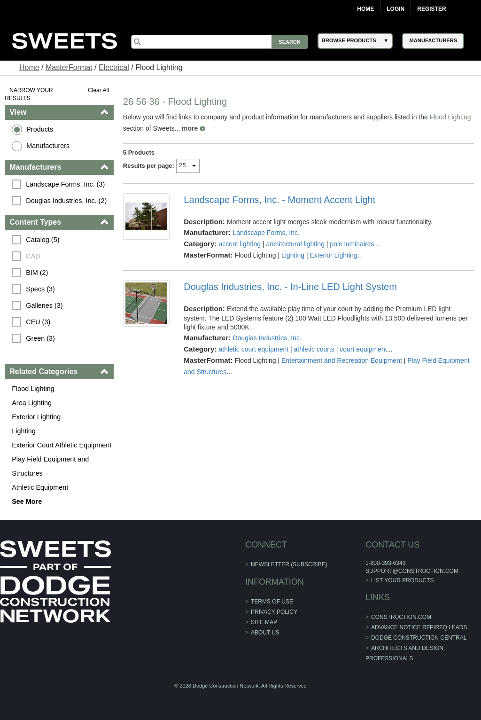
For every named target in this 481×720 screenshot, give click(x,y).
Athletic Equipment (40, 487)
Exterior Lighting (36, 417)
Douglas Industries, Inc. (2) (66, 200)
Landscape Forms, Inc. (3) (65, 184)
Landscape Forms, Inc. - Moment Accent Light (279, 200)
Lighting (23, 431)
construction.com (401, 617)
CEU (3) (38, 322)
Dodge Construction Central (418, 637)
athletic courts (314, 349)
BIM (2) (37, 272)
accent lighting (239, 244)
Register (431, 9)
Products (39, 129)
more (190, 128)
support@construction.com (411, 571)
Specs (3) (40, 289)
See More (27, 501)
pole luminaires (352, 244)
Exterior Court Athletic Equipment (61, 445)
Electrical (114, 67)
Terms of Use (272, 601)
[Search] (219, 42)
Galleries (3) (44, 305)
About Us (265, 632)
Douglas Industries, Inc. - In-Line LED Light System (290, 287)
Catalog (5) (42, 239)
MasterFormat (69, 67)
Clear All (98, 90)
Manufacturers (48, 145)
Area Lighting (32, 403)
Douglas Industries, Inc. (267, 338)
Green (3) (40, 338)
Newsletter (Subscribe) (289, 564)
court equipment (363, 349)
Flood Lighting (33, 388)
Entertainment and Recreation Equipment (341, 360)
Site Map (264, 622)
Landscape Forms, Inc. (266, 232)
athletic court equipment (253, 349)
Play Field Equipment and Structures (50, 466)
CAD (33, 256)
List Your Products (402, 580)
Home (365, 9)
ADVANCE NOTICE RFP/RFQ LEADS (419, 627)
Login (395, 9)
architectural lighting (295, 244)
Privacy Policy (274, 612)
